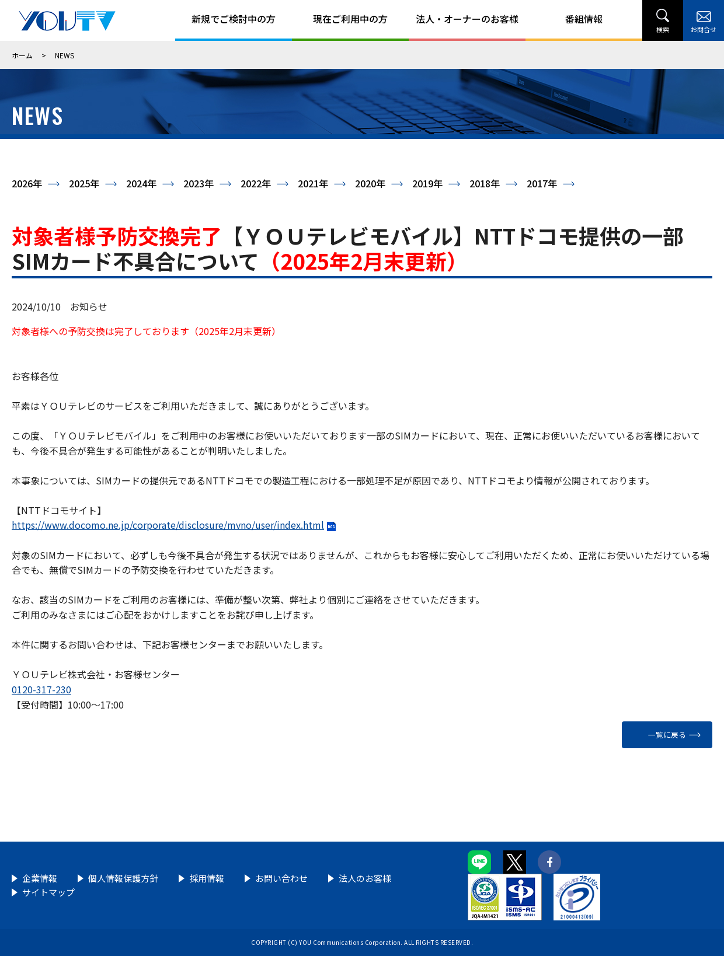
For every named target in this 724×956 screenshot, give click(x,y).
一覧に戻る (667, 734)
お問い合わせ (281, 878)
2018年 (484, 183)
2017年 (542, 183)
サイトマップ (48, 892)
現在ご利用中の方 (350, 19)
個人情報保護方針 (123, 878)
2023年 (198, 183)
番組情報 (584, 19)
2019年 (427, 183)
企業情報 (39, 878)
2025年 (84, 183)
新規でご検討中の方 (234, 19)
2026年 (27, 183)
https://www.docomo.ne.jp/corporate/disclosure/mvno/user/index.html (168, 525)
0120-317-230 (41, 689)
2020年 (370, 183)
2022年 (256, 183)
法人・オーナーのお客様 (467, 19)
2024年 (141, 183)
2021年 (313, 183)
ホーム (22, 55)
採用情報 (206, 878)
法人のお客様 (365, 878)
